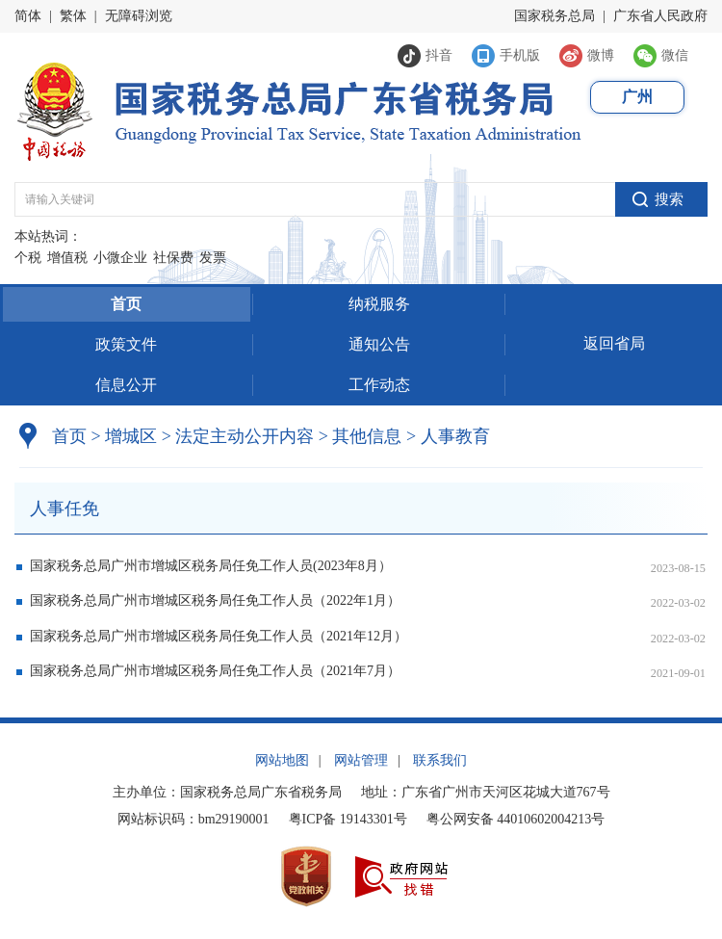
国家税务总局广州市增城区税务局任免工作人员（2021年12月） (218, 636)
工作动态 (379, 385)
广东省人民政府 (660, 16)
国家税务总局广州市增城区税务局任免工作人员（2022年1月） (215, 600)
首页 (126, 304)
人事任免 (64, 508)
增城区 (131, 436)
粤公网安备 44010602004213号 (516, 819)
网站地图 (282, 760)
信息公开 (126, 385)
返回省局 (614, 343)
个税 (27, 257)
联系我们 (440, 760)
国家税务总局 (554, 16)
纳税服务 (379, 304)
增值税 (67, 257)
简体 (27, 16)
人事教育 (448, 436)
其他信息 (360, 436)
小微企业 (120, 257)
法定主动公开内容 (244, 436)
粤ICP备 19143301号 (348, 819)
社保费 (173, 257)
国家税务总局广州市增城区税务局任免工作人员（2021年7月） (215, 671)
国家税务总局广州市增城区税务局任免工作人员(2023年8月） (211, 566)
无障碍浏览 (138, 16)
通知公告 (379, 344)
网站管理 (361, 760)
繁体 (73, 16)
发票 (212, 257)
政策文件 (126, 344)
